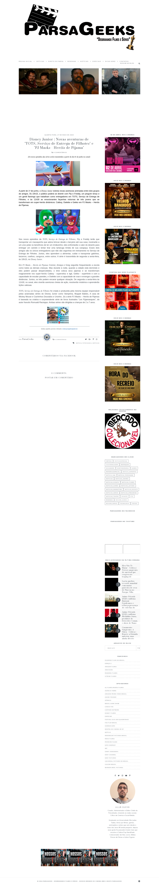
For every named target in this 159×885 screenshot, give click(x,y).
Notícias (84, 61)
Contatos (124, 61)
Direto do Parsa (55, 61)
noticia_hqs (110, 475)
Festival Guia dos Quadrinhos (117, 719)
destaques (125, 464)
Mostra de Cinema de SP (114, 729)
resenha (109, 500)
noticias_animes (122, 478)
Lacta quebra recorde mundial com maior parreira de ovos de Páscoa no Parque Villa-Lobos (129, 588)
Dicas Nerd (110, 61)
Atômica (108, 700)
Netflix (108, 732)
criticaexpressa (121, 461)
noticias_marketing (114, 489)
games (134, 468)
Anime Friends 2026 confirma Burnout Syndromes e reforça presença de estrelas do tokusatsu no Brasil (130, 604)
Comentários (59, 152)
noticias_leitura (128, 485)
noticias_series (112, 493)
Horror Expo (110, 726)
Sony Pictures (110, 758)
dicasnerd (110, 468)
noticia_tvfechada (83, 343)
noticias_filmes (128, 482)
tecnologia (124, 503)
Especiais (97, 61)
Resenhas (72, 61)
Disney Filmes (110, 713)
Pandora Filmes (111, 673)
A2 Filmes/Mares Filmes (114, 687)
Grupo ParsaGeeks (114, 881)
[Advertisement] (79, 111)
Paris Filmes (110, 738)
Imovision (109, 669)
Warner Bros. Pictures (114, 767)
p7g (132, 496)
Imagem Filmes (111, 666)
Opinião (125, 496)
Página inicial (25, 61)
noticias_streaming (129, 493)
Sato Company (110, 745)
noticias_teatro (112, 496)
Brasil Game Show (112, 703)
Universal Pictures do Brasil (116, 761)
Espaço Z (108, 663)
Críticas (40, 61)
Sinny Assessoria (111, 751)
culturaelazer (112, 464)
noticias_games (112, 485)
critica (109, 461)
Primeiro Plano (111, 742)
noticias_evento (112, 482)
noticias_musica (131, 489)
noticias (96, 343)
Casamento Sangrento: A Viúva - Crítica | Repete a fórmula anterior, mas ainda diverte (130, 633)
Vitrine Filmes (110, 676)
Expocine (108, 716)
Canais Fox (109, 706)
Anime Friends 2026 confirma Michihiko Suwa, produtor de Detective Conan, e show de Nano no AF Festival (130, 618)
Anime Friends (110, 697)
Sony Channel (110, 754)
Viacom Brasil (110, 764)
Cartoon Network (112, 710)
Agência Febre (110, 690)
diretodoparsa (123, 468)
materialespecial (113, 471)
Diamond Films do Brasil (115, 660)
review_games (121, 500)
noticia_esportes (129, 471)
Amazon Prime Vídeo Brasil (116, 694)
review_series (111, 503)
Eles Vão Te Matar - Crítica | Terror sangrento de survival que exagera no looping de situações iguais (130, 572)
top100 (134, 503)
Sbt (106, 748)
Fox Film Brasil (111, 722)
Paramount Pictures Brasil (116, 735)
